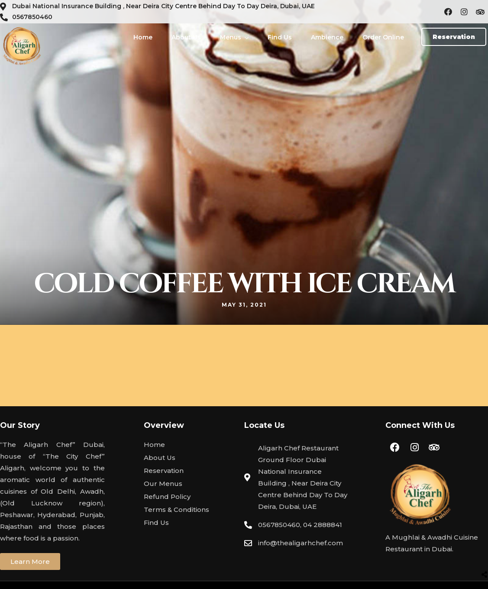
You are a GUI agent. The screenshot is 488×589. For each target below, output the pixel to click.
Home (142, 37)
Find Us (280, 37)
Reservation (164, 470)
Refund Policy (167, 496)
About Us (186, 37)
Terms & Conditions (176, 509)
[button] (453, 37)
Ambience (327, 37)
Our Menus (163, 483)
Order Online (383, 37)
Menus (230, 37)
